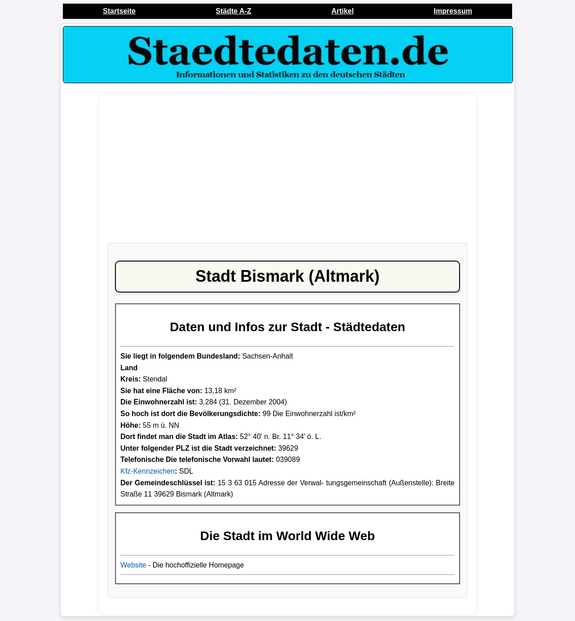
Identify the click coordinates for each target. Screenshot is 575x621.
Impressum (453, 11)
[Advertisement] (287, 173)
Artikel (343, 11)
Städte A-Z (233, 11)
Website (133, 565)
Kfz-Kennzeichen (147, 471)
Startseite (119, 11)
